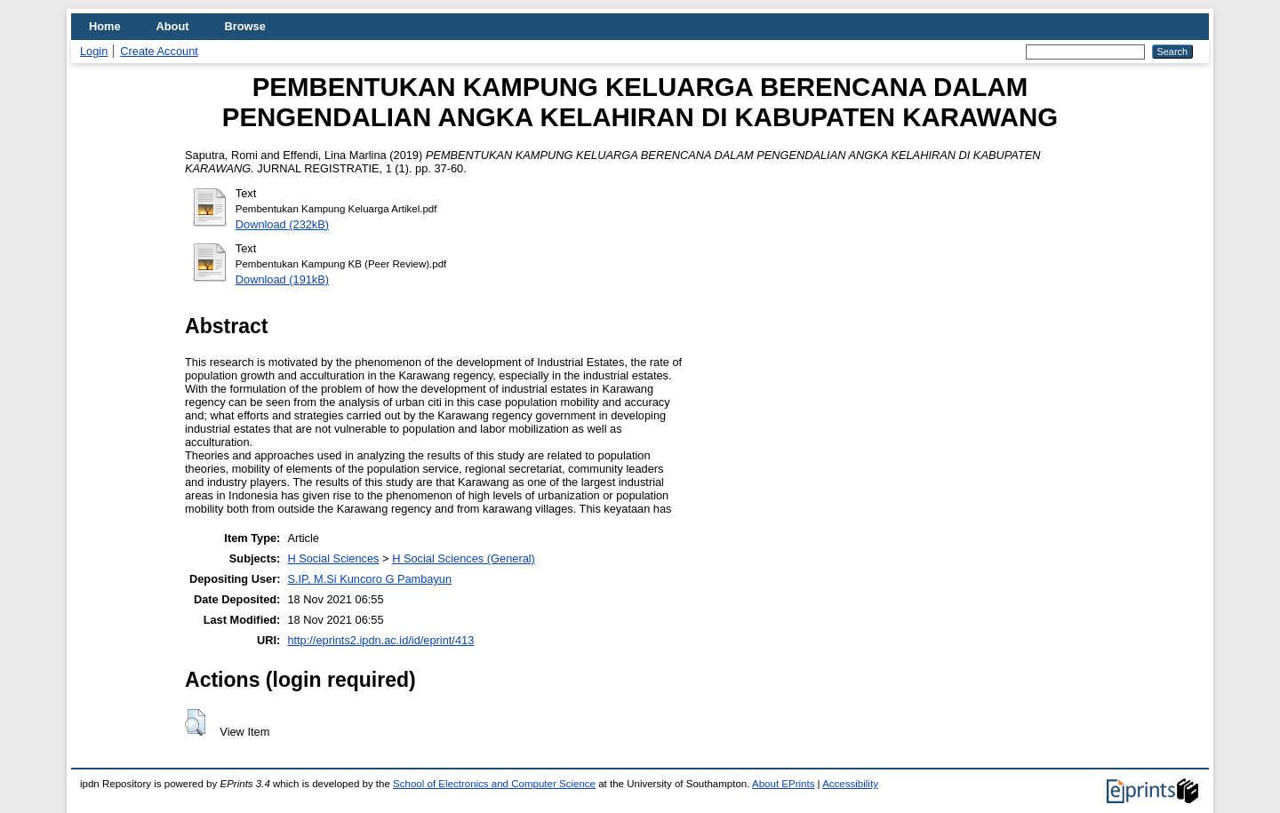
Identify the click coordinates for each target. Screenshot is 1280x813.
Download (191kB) (282, 279)
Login (94, 51)
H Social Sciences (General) (463, 558)
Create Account (159, 51)
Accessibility (850, 783)
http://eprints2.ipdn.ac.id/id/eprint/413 (380, 640)
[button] (195, 722)
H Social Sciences (333, 558)
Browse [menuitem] (245, 26)
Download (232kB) (282, 224)
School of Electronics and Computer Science (494, 783)
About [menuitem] (172, 26)
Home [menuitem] (105, 26)
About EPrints (783, 783)
